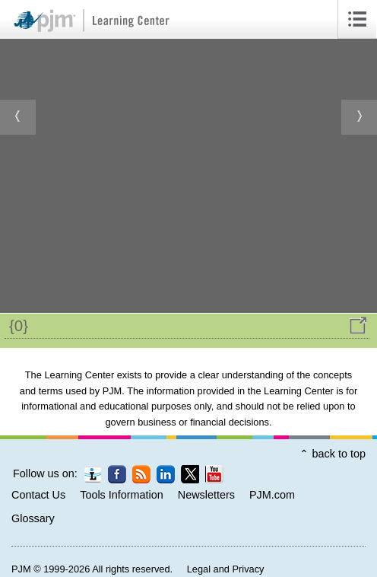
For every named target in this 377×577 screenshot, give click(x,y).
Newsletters (206, 495)
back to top (339, 454)
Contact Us (38, 495)
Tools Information (121, 495)
